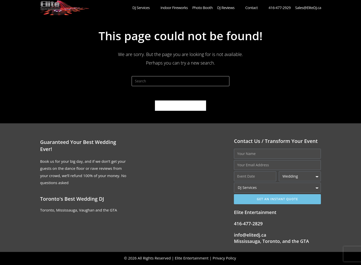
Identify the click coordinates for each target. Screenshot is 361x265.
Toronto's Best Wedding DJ (72, 199)
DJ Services (144, 7)
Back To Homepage (180, 106)
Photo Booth (202, 7)
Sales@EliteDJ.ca (308, 7)
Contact (254, 7)
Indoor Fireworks (174, 7)
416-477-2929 (279, 7)
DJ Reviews (229, 7)
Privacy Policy (225, 258)
